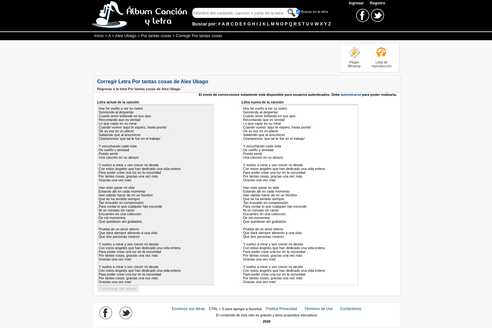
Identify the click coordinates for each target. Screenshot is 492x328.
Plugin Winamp (354, 64)
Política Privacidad (281, 309)
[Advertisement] (207, 57)
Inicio (99, 35)
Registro (377, 3)
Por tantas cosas (156, 35)
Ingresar (357, 3)
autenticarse (351, 94)
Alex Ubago (125, 35)
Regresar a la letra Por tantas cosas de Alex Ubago (139, 89)
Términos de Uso (318, 309)
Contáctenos (350, 309)
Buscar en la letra (314, 12)
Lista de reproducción (382, 64)
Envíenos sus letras (188, 309)
